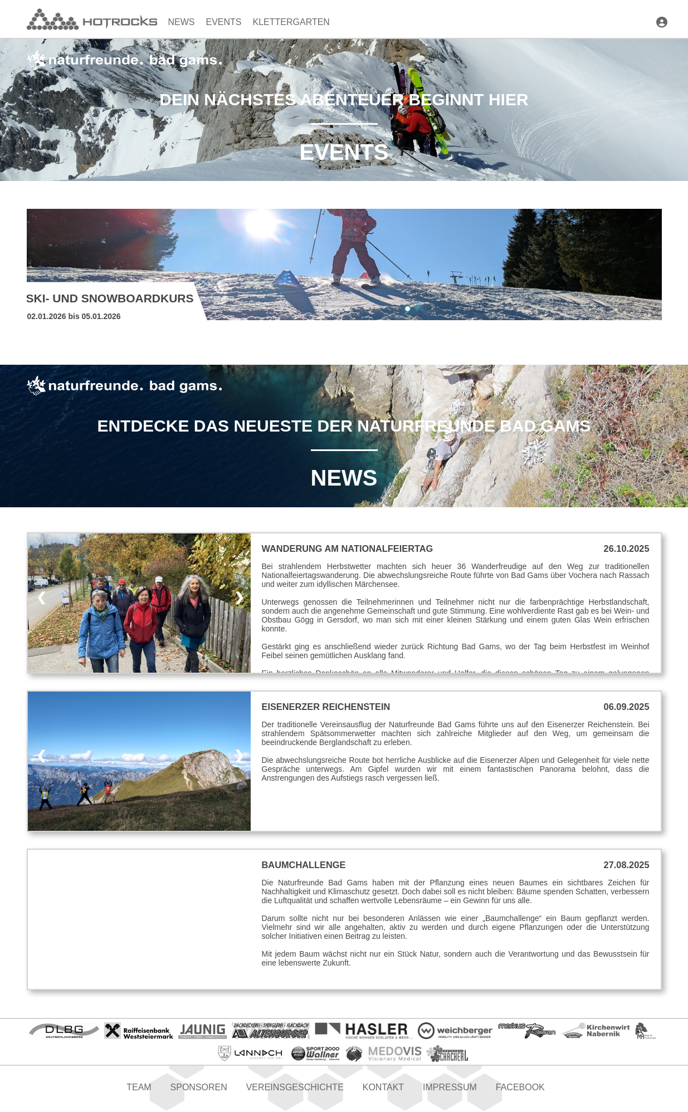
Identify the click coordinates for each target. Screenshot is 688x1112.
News (181, 22)
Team (138, 1087)
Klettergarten (291, 22)
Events (224, 22)
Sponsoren (198, 1087)
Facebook (520, 1087)
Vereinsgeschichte (295, 1087)
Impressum (450, 1087)
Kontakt (383, 1087)
